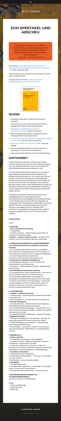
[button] (11, 51)
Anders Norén (34, 413)
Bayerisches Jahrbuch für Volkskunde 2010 (24, 143)
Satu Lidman (30, 11)
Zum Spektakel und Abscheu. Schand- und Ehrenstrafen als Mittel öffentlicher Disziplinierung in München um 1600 (29, 68)
